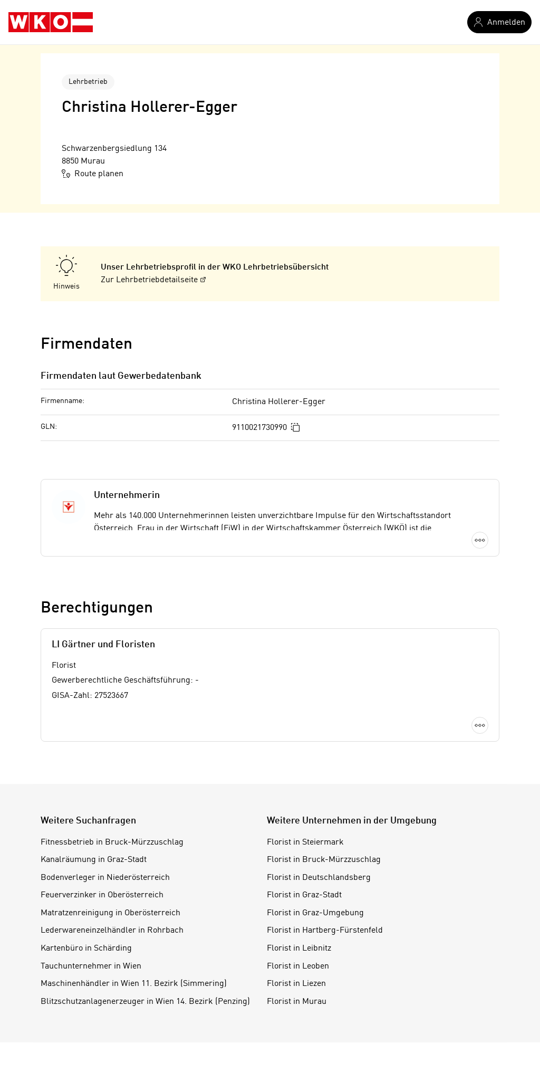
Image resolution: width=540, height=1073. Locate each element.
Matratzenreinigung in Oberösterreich (110, 913)
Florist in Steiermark (305, 842)
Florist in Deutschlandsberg (319, 878)
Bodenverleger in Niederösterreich (105, 878)
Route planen (92, 173)
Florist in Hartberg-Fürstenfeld (325, 930)
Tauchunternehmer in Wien (91, 966)
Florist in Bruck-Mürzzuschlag (324, 860)
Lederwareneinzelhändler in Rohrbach (112, 930)
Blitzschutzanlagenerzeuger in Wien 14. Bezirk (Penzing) (145, 1002)
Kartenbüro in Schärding (86, 948)
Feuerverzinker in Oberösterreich (102, 895)
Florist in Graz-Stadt (304, 895)
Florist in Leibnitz (299, 948)
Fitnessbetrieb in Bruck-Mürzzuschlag (112, 842)
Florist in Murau (296, 1002)
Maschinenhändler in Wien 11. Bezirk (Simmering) (134, 984)
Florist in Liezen (296, 984)
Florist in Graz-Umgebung (315, 913)
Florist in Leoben (298, 966)
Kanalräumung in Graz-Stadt (94, 860)
